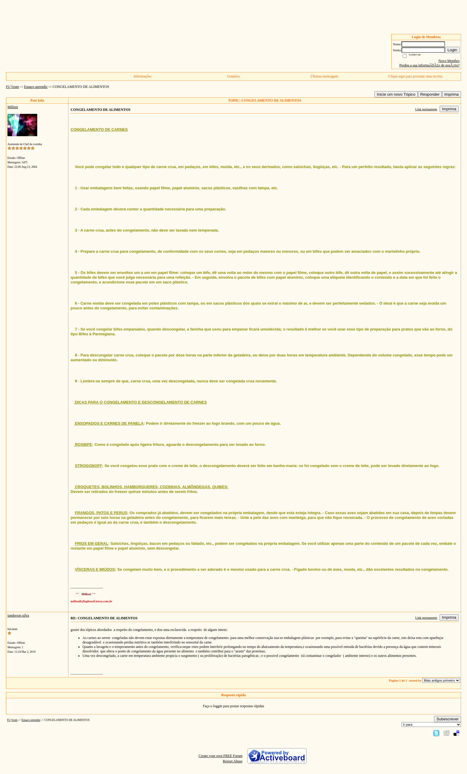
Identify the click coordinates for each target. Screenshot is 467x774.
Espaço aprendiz (35, 87)
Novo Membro (449, 61)
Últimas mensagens (324, 76)
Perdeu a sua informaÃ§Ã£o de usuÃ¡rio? (429, 65)
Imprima (451, 94)
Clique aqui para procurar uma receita (415, 76)
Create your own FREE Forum (220, 756)
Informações (143, 76)
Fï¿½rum (12, 87)
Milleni (12, 107)
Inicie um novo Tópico (396, 94)
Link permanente (426, 109)
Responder (430, 94)
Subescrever (447, 719)
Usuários (233, 76)
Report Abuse (232, 761)
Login (452, 50)
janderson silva (18, 615)
